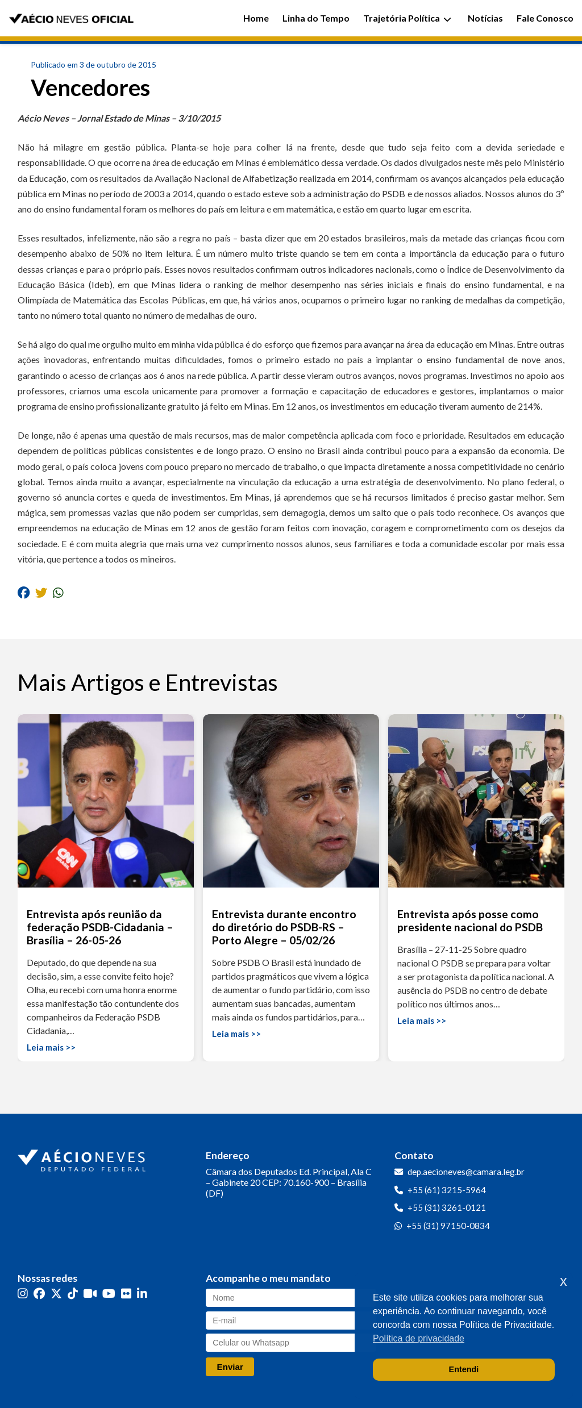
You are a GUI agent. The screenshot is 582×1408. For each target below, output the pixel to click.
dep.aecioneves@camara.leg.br (466, 1172)
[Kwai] (90, 1293)
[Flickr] (126, 1293)
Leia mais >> (51, 1047)
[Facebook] (39, 1293)
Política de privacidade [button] (418, 1338)
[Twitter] (56, 1293)
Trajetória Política (407, 18)
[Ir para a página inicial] (83, 1158)
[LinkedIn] (142, 1293)
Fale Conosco (545, 18)
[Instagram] (23, 1293)
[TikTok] (73, 1293)
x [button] (563, 1281)
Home (256, 18)
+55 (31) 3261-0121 (447, 1207)
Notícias (485, 18)
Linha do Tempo (316, 18)
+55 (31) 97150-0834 (448, 1225)
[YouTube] (108, 1293)
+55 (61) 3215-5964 (447, 1190)
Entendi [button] (464, 1369)
